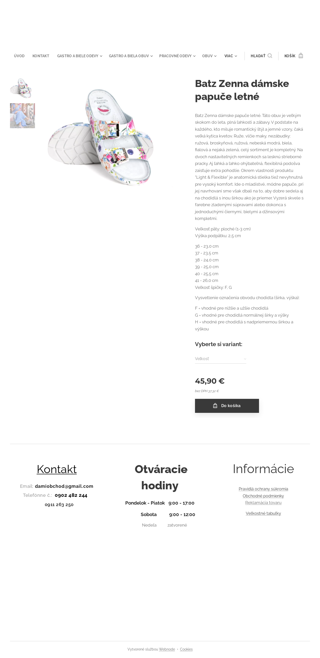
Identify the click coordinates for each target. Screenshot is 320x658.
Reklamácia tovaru (263, 502)
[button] (265, 56)
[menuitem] (17, 56)
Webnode (167, 649)
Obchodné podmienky (263, 495)
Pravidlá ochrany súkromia (263, 489)
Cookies (186, 649)
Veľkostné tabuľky (263, 513)
